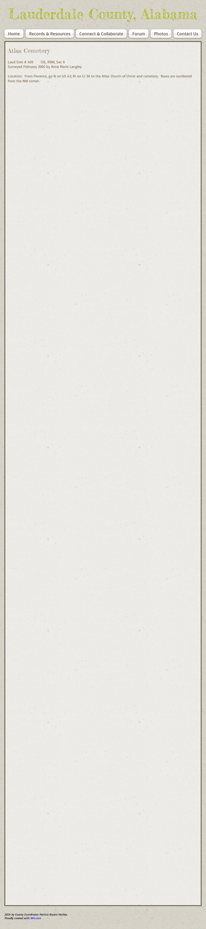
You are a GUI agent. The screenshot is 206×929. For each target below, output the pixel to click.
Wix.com (35, 918)
